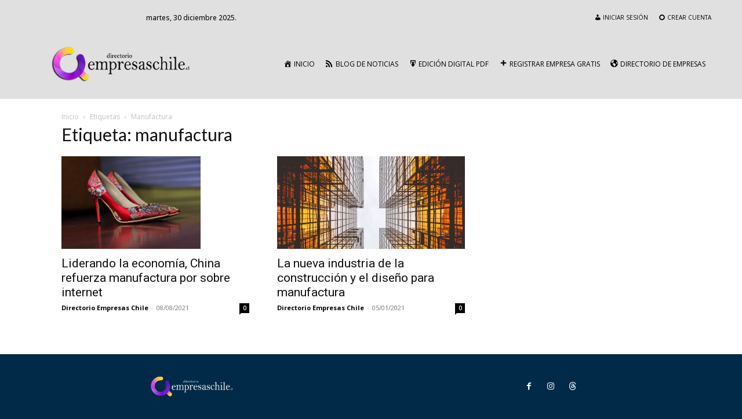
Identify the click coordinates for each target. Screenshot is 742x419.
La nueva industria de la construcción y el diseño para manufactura (355, 277)
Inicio (70, 117)
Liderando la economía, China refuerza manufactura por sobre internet (145, 277)
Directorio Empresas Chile (104, 307)
